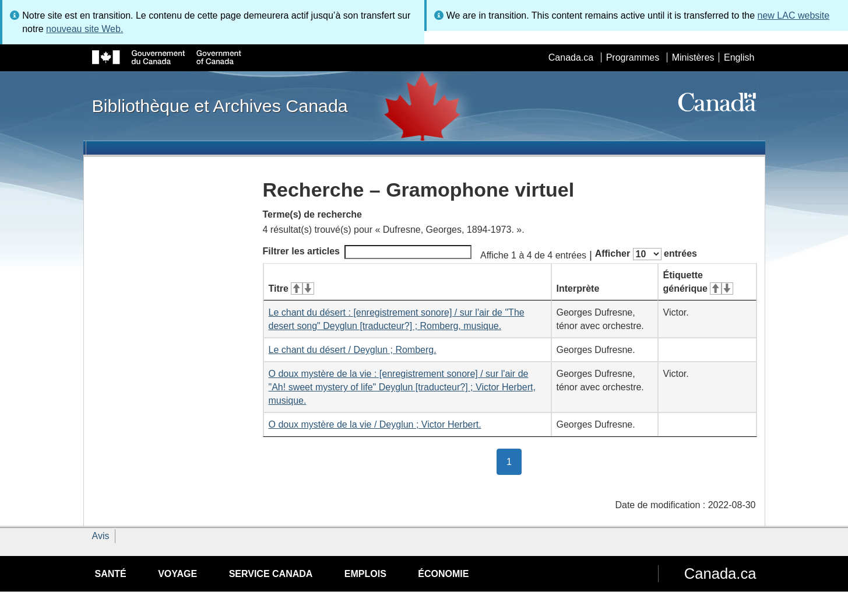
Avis (101, 536)
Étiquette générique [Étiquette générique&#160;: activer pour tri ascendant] (698, 281)
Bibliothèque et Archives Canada (220, 106)
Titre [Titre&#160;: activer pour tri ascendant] (291, 288)
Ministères (693, 57)
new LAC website (794, 15)
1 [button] (514, 461)
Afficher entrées (646, 254)
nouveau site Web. (84, 29)
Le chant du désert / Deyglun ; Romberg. (353, 350)
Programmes (633, 57)
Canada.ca (570, 57)
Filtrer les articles (367, 252)
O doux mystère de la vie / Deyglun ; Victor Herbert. (375, 424)
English (739, 57)
